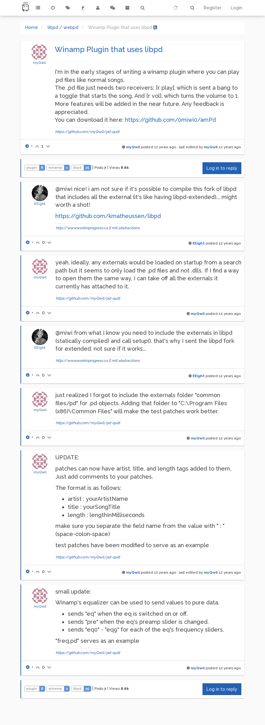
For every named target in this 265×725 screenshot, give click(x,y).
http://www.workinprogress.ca (82, 228)
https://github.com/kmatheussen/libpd (108, 216)
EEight (39, 203)
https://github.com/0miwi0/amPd (170, 119)
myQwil (39, 62)
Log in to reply (222, 168)
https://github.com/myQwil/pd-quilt (87, 132)
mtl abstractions (126, 228)
